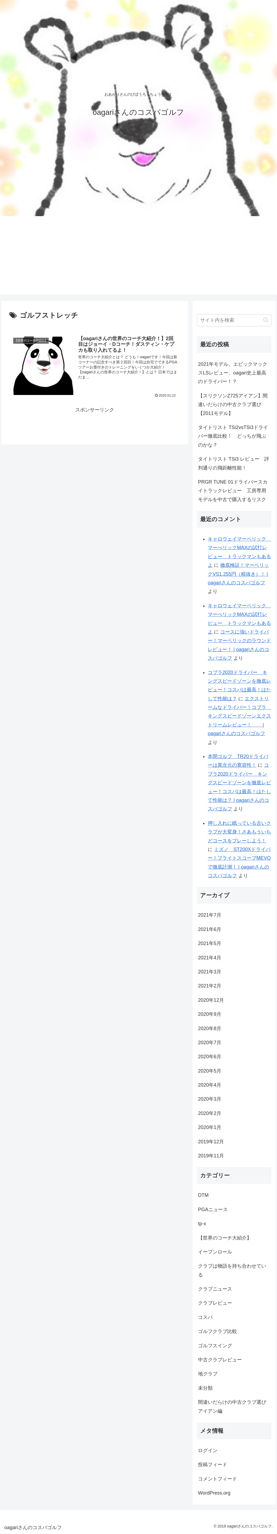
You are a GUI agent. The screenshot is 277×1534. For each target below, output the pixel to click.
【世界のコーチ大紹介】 (225, 1238)
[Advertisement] (138, 256)
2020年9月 (209, 1014)
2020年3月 (209, 1099)
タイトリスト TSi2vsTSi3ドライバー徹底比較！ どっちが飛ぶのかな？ (233, 436)
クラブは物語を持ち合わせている (232, 1270)
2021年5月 (209, 943)
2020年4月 (209, 1085)
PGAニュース (213, 1209)
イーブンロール (215, 1252)
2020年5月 (209, 1071)
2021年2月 (209, 986)
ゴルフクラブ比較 (217, 1331)
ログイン (207, 1450)
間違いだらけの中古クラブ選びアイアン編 (232, 1406)
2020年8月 (209, 1028)
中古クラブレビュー (220, 1359)
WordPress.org (214, 1493)
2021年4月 (209, 957)
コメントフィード (217, 1479)
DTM (203, 1195)
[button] (266, 320)
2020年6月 (209, 1056)
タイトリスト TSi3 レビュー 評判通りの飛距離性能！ (233, 463)
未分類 (205, 1388)
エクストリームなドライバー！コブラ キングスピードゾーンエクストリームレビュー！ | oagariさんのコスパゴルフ (239, 716)
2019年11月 (211, 1155)
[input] (234, 320)
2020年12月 (211, 1000)
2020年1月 (209, 1127)
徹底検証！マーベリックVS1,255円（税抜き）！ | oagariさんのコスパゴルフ (238, 573)
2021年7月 (209, 915)
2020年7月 (209, 1042)
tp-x (202, 1223)
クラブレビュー (215, 1303)
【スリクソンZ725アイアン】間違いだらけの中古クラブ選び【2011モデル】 (233, 404)
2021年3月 (209, 971)
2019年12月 (211, 1141)
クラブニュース (215, 1289)
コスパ (205, 1317)
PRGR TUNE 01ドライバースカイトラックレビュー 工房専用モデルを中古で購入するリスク (233, 490)
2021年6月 (209, 929)
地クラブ (207, 1373)
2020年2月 (209, 1113)
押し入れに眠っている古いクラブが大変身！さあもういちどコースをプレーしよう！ (239, 831)
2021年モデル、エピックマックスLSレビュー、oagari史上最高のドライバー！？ (232, 372)
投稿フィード (212, 1464)
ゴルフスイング (215, 1345)
